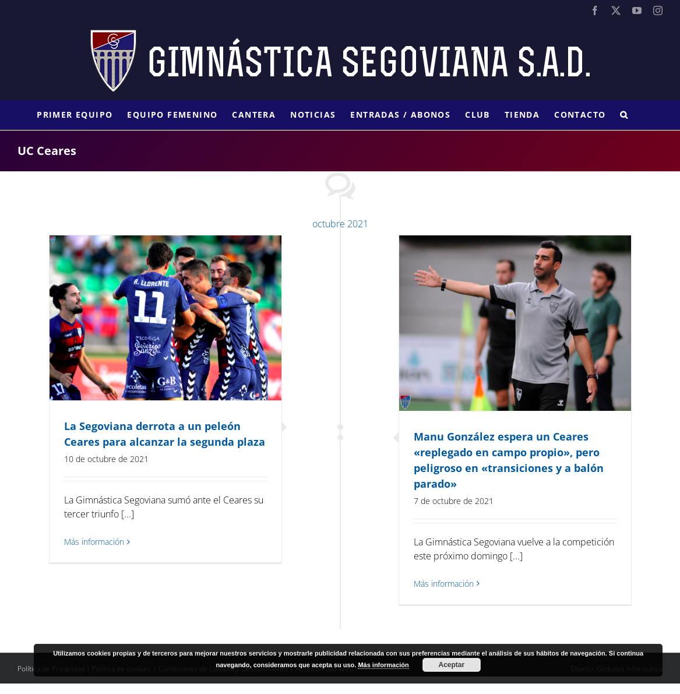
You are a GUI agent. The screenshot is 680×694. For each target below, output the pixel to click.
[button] (624, 114)
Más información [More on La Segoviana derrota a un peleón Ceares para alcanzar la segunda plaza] (94, 541)
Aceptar (452, 665)
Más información (383, 664)
